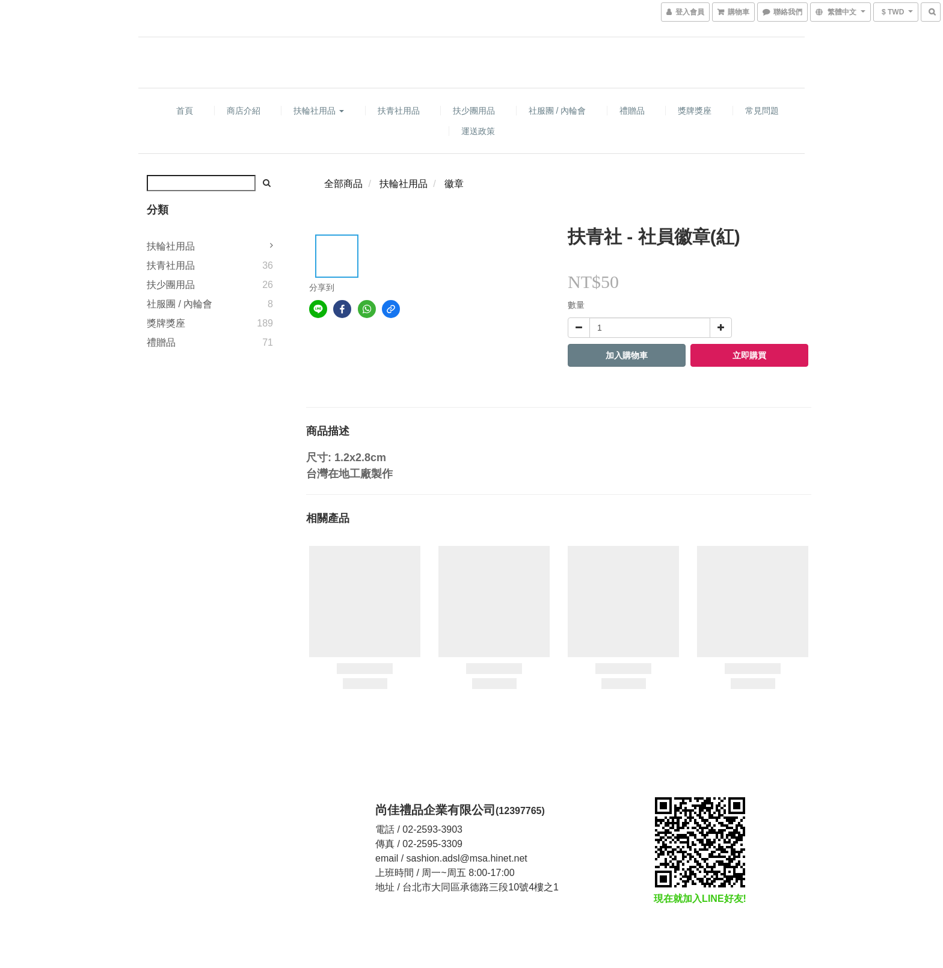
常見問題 (762, 110)
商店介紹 (243, 110)
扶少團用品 (474, 110)
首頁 (184, 110)
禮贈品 (632, 110)
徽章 (454, 184)
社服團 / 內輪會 (557, 110)
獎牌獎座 (694, 110)
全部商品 (343, 184)
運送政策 (478, 131)
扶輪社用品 (318, 110)
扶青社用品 (399, 110)
